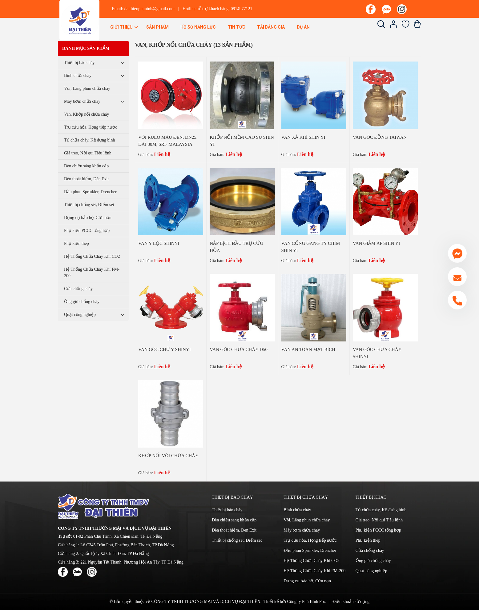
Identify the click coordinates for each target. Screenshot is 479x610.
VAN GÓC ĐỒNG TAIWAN (380, 137)
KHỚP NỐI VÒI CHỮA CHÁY (168, 455)
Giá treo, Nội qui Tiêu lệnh (87, 153)
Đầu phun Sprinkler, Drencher (90, 191)
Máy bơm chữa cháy (82, 101)
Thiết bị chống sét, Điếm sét (89, 204)
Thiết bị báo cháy (79, 62)
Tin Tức (236, 27)
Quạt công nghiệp (80, 314)
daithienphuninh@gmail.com (149, 8)
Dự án (303, 27)
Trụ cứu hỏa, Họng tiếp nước (90, 127)
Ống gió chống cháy (81, 301)
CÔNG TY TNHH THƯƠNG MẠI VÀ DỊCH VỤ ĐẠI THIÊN (205, 601)
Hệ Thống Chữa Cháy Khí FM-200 (91, 272)
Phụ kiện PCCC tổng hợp (87, 230)
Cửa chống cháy (78, 288)
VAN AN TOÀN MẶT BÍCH (308, 349)
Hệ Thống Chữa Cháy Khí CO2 (92, 256)
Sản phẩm (157, 27)
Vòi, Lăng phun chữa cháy (87, 88)
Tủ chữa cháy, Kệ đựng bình (89, 140)
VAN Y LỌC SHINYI (158, 243)
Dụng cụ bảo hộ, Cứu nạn (87, 217)
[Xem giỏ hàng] (417, 26)
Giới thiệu (124, 27)
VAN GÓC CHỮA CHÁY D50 (239, 349)
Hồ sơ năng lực (198, 27)
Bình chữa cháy (77, 75)
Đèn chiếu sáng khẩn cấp (86, 166)
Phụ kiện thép (76, 243)
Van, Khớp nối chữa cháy (86, 114)
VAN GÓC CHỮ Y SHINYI (164, 349)
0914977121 (241, 8)
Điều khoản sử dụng (350, 601)
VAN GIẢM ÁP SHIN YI (376, 243)
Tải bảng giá (271, 27)
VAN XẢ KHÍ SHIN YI (303, 137)
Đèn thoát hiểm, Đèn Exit (86, 179)
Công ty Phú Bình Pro (306, 601)
